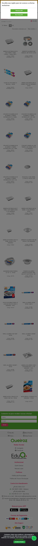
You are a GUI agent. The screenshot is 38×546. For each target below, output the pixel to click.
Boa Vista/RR (19, 15)
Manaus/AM (19, 10)
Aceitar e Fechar (19, 541)
